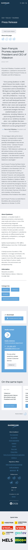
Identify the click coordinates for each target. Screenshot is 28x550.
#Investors (5, 294)
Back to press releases (9, 31)
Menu (24, 3)
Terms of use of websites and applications (14, 455)
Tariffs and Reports (14, 467)
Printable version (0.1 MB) (14, 318)
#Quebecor (5, 289)
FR (20, 3)
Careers (14, 446)
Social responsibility (14, 440)
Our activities (14, 437)
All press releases (21, 413)
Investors (14, 443)
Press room (14, 449)
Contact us (11, 365)
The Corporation (14, 435)
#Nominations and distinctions (10, 299)
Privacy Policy (14, 452)
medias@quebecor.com (12, 348)
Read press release (9, 405)
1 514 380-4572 (11, 346)
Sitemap (13, 496)
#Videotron (15, 289)
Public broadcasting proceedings (14, 464)
